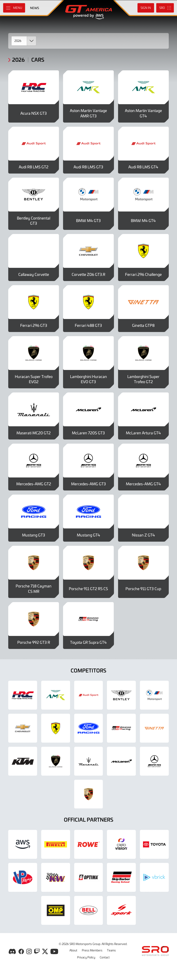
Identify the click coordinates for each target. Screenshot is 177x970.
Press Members (92, 950)
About (73, 950)
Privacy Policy (86, 957)
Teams (111, 950)
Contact (105, 957)
